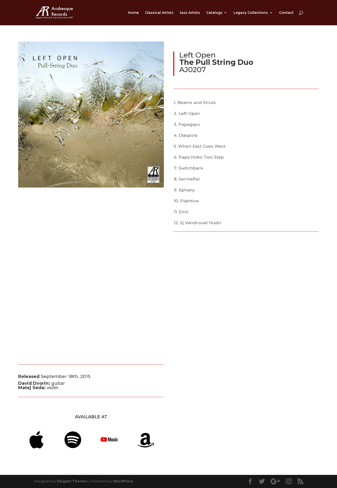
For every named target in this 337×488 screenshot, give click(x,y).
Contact (286, 13)
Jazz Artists (190, 13)
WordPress (123, 481)
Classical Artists (159, 13)
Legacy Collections (250, 13)
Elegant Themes (72, 481)
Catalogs (214, 13)
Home (133, 13)
